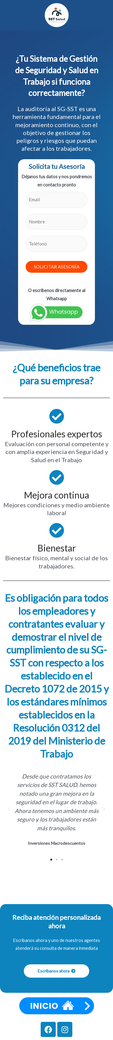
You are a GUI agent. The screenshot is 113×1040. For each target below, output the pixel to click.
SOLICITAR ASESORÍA (57, 266)
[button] (9, 809)
